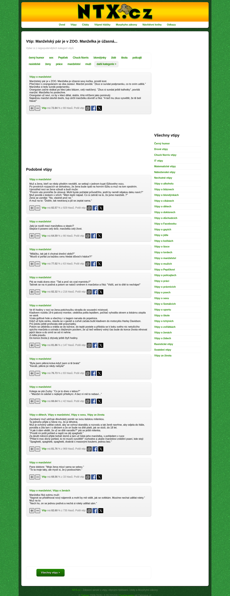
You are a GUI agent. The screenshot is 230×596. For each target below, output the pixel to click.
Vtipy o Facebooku (165, 223)
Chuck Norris (81, 57)
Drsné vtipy (161, 149)
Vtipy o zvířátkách (164, 327)
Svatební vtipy (162, 349)
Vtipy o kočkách (163, 241)
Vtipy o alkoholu (164, 183)
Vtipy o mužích (163, 263)
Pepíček (63, 57)
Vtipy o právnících (165, 286)
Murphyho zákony (126, 24)
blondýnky (100, 57)
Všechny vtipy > (50, 572)
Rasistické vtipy (163, 344)
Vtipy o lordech (163, 252)
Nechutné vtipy (163, 177)
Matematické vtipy (165, 166)
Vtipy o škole (162, 315)
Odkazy (171, 24)
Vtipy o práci (161, 281)
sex (51, 57)
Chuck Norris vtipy (165, 155)
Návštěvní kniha (152, 24)
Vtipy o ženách (61, 490)
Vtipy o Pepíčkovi (164, 269)
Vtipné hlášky (102, 24)
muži (88, 64)
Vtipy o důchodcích (165, 218)
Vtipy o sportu (162, 309)
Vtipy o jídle (161, 235)
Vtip (44, 108)
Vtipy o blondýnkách (166, 195)
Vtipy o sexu (78, 414)
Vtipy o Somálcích (165, 304)
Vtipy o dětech (37, 414)
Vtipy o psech (162, 292)
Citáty (85, 24)
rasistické (34, 64)
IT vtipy (158, 160)
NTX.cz (76, 590)
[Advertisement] (88, 139)
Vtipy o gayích (162, 229)
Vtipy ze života (95, 414)
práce (59, 64)
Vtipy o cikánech (164, 201)
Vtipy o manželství (40, 76)
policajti (137, 57)
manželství (74, 64)
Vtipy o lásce (162, 246)
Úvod (62, 24)
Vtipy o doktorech (164, 212)
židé (113, 57)
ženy (48, 64)
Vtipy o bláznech (164, 189)
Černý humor (162, 143)
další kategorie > (106, 64)
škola (124, 57)
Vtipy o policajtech (165, 275)
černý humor (36, 57)
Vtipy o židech (162, 338)
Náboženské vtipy (164, 172)
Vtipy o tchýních (164, 321)
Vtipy (73, 24)
